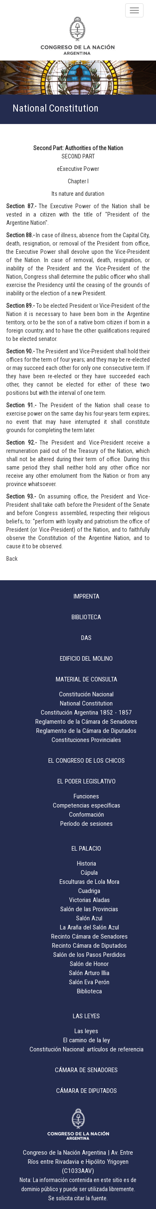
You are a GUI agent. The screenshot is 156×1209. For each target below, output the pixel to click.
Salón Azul (89, 918)
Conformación (86, 814)
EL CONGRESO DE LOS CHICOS (86, 760)
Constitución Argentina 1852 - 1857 (86, 712)
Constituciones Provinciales (86, 740)
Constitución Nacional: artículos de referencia (87, 1049)
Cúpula (89, 872)
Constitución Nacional (86, 694)
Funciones (86, 796)
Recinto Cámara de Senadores (89, 936)
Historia (86, 863)
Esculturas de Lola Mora (89, 881)
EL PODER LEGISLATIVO (86, 781)
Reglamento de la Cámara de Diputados (86, 731)
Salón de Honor (89, 964)
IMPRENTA (86, 596)
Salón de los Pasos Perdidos (89, 954)
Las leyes (86, 1031)
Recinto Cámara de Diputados (89, 945)
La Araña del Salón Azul (89, 927)
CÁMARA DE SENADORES (86, 1070)
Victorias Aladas (89, 900)
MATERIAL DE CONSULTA (86, 679)
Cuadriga (89, 891)
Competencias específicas (86, 805)
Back (11, 558)
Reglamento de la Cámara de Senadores (86, 721)
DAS (86, 638)
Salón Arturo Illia (89, 973)
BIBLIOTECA (86, 617)
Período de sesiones (86, 823)
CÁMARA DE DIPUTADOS (86, 1091)
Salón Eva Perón (89, 982)
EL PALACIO (86, 848)
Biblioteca (89, 991)
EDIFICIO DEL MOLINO (86, 658)
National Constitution (86, 703)
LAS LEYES (86, 1016)
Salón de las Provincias (89, 909)
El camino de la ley (86, 1040)
